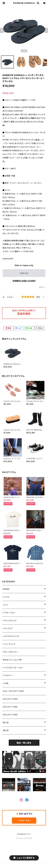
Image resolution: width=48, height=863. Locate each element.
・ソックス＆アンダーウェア (12, 667)
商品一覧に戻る (24, 743)
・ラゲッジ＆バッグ (9, 620)
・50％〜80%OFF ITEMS (13, 691)
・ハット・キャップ (8, 644)
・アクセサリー (7, 675)
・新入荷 (5, 722)
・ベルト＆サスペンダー (11, 636)
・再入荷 (5, 730)
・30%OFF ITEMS (10, 707)
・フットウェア (7, 628)
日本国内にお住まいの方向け (24, 281)
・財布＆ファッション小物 (12, 660)
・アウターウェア (8, 613)
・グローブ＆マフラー (10, 652)
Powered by (24, 838)
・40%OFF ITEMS (10, 699)
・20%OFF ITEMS (10, 715)
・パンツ (5, 605)
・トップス (6, 597)
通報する (42, 287)
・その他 (5, 683)
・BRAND (6, 589)
